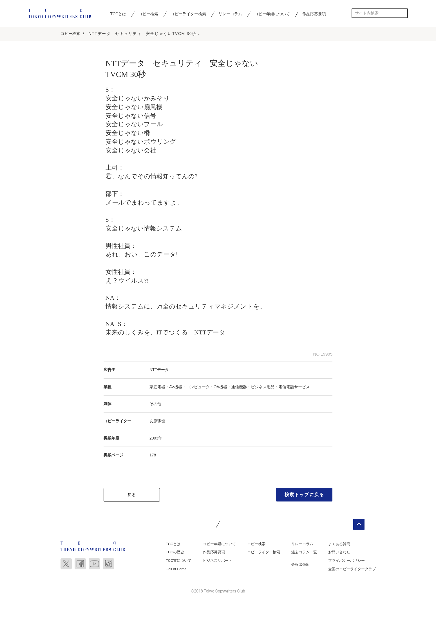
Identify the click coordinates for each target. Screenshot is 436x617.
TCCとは (118, 14)
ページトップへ (359, 524)
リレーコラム (230, 14)
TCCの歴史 (175, 552)
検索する (403, 13)
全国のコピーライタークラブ (352, 569)
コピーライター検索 (188, 14)
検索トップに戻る (304, 494)
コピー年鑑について (272, 14)
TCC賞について (179, 561)
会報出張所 (300, 565)
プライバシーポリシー (346, 561)
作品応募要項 (314, 14)
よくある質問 (339, 544)
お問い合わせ (339, 552)
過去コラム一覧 (304, 552)
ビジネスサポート (217, 561)
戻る (132, 495)
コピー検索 (148, 14)
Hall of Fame (176, 569)
